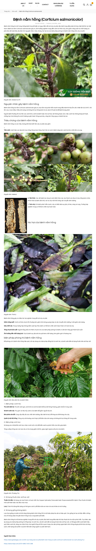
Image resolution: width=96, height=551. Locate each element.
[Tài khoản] (87, 5)
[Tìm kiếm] (84, 5)
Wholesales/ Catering (58, 5)
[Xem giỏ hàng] (91, 4)
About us (23, 5)
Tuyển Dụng (72, 5)
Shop (30, 5)
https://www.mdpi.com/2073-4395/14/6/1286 (18, 543)
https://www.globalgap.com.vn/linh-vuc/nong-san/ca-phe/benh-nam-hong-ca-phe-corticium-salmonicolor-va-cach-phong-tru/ (44, 540)
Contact (45, 4)
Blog (37, 5)
